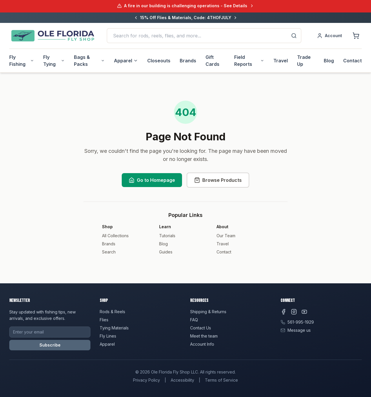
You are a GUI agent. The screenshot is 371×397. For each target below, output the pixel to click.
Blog (329, 61)
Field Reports (249, 60)
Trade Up (304, 60)
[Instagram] (294, 312)
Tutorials (167, 235)
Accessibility (182, 380)
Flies (104, 319)
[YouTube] (304, 312)
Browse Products (218, 180)
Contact (352, 61)
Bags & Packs (89, 60)
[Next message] (235, 18)
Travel (280, 61)
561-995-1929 (301, 322)
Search (109, 251)
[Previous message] (136, 18)
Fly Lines (108, 335)
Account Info (202, 344)
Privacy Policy (146, 380)
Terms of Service (221, 380)
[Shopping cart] (356, 35)
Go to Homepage (152, 180)
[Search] (294, 35)
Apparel (126, 61)
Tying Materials (114, 327)
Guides (165, 251)
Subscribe (50, 344)
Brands (188, 61)
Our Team (226, 235)
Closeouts (158, 61)
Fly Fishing (21, 60)
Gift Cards (212, 60)
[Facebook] (283, 312)
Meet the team (204, 335)
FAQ (194, 319)
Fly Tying (54, 60)
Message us (299, 330)
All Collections (115, 235)
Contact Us (200, 327)
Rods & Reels (112, 311)
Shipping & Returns (208, 311)
